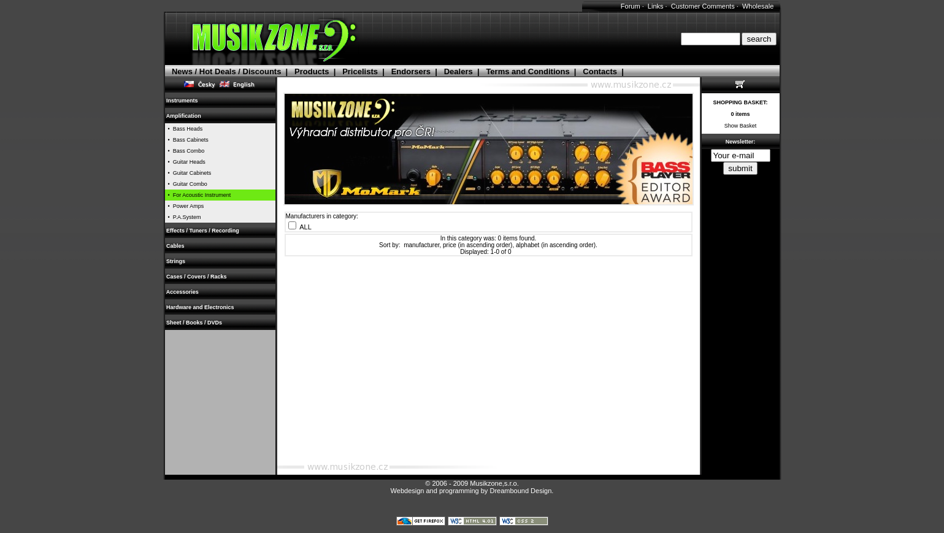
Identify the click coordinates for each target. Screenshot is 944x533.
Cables (175, 246)
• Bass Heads (184, 129)
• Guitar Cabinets (188, 173)
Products (311, 71)
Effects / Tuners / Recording (203, 231)
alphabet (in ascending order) (556, 245)
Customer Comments (703, 6)
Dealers (458, 71)
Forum (630, 6)
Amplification (184, 116)
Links (656, 6)
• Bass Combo (185, 151)
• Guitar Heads (185, 162)
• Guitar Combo (186, 184)
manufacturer (421, 245)
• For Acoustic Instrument (198, 195)
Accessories (183, 292)
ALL (305, 227)
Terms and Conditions (527, 71)
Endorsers (411, 71)
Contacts (600, 71)
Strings (176, 261)
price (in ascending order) (477, 245)
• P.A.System (183, 217)
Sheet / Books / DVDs (194, 323)
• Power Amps (184, 206)
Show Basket (740, 126)
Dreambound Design (520, 490)
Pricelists (360, 71)
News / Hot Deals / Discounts (226, 71)
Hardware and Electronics (200, 307)
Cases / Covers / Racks (197, 277)
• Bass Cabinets (187, 140)
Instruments (182, 101)
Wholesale (757, 6)
